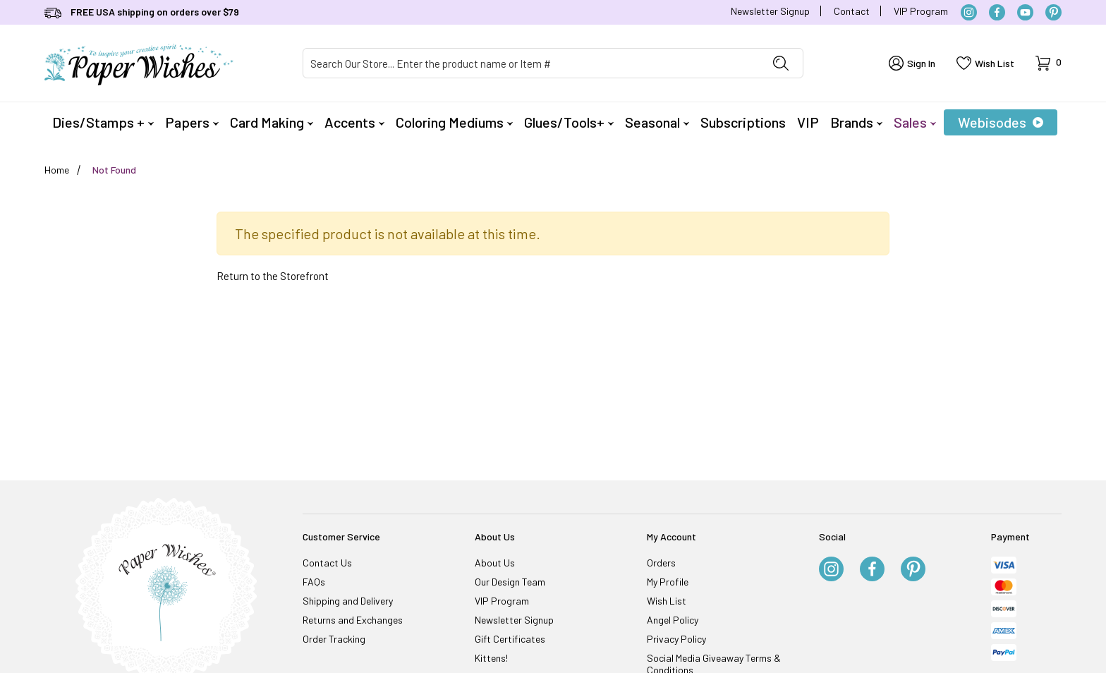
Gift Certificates (510, 639)
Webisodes (1000, 122)
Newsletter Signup (770, 11)
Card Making (271, 122)
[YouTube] (1025, 12)
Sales (915, 122)
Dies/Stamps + (103, 122)
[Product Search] (531, 63)
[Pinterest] (1053, 12)
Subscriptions (743, 122)
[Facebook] (997, 12)
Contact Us (327, 563)
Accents (354, 122)
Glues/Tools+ (569, 122)
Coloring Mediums (454, 122)
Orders (661, 563)
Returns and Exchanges (353, 620)
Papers (192, 122)
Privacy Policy (676, 639)
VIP (808, 122)
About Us (495, 563)
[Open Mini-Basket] (1048, 63)
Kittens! (491, 658)
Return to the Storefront (273, 275)
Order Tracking (334, 639)
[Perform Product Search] (781, 63)
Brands (856, 122)
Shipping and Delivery (348, 601)
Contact (852, 11)
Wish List (666, 601)
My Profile (667, 582)
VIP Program (921, 11)
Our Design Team (510, 582)
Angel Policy (672, 620)
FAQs (314, 582)
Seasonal (657, 122)
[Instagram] (969, 12)
